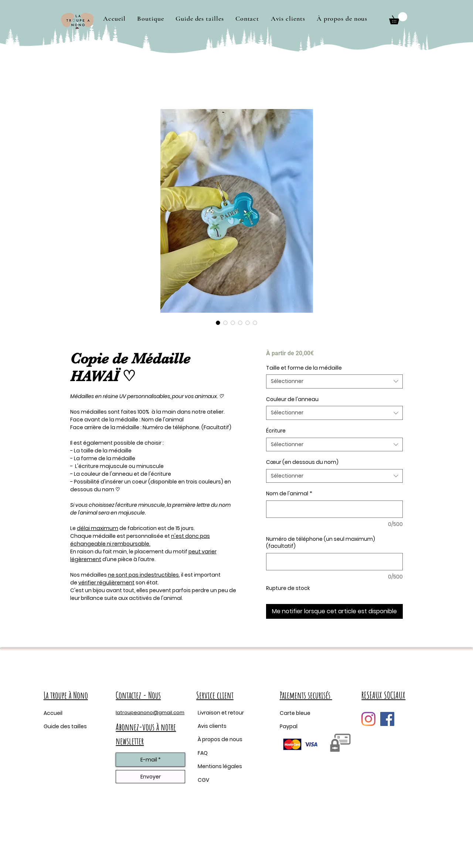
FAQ (203, 753)
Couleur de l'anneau (292, 399)
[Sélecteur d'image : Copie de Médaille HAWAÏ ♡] (218, 322)
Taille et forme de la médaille (304, 367)
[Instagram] (368, 719)
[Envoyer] (150, 776)
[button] (151, 18)
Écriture (276, 430)
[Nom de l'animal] (334, 509)
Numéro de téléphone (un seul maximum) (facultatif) (320, 543)
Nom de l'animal (289, 493)
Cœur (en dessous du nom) (302, 462)
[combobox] (334, 381)
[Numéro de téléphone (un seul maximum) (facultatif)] (334, 561)
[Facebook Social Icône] (387, 719)
